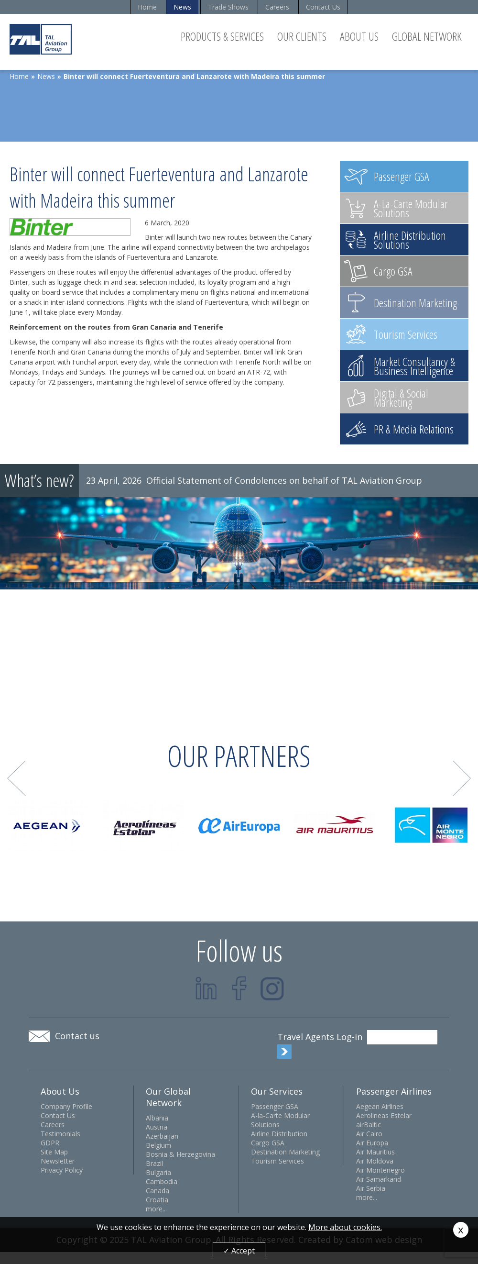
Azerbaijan (162, 1136)
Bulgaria (158, 1172)
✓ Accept (239, 1250)
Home (147, 6)
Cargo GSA (267, 1142)
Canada (157, 1190)
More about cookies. (345, 1227)
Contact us (77, 1036)
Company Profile (66, 1106)
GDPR (50, 1142)
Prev (16, 779)
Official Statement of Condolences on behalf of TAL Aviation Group (284, 480)
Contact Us (323, 6)
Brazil (154, 1163)
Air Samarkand (378, 1179)
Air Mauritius (375, 1151)
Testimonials (60, 1133)
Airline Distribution (279, 1133)
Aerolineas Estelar (384, 1115)
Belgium (158, 1145)
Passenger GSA (274, 1106)
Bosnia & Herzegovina (180, 1154)
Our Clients (301, 36)
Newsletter (58, 1160)
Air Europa (372, 1142)
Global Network (427, 36)
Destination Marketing (285, 1151)
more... (156, 1208)
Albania (157, 1117)
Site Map (54, 1151)
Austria (156, 1126)
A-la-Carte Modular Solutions (280, 1120)
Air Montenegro (380, 1170)
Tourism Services (277, 1160)
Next (462, 779)
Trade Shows (228, 6)
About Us (359, 36)
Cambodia (161, 1181)
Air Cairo (369, 1133)
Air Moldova (374, 1160)
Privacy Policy (62, 1170)
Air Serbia (370, 1188)
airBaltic (368, 1124)
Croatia (157, 1199)
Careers (277, 6)
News (182, 6)
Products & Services (222, 36)
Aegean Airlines (379, 1106)
